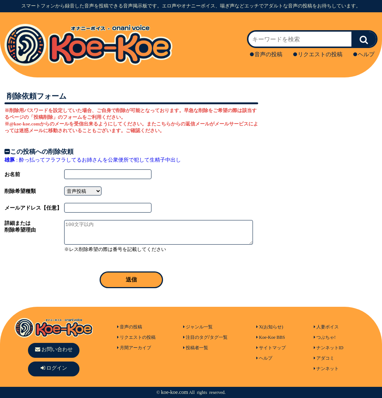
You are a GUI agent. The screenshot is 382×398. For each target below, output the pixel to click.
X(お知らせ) (269, 326)
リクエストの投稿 (317, 54)
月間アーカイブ (134, 347)
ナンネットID (329, 347)
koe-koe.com (174, 392)
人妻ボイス (326, 326)
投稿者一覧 (195, 347)
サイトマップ (271, 347)
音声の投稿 (266, 54)
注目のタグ (195, 337)
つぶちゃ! (325, 337)
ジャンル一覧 (198, 326)
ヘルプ (364, 54)
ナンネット (326, 368)
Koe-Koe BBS (270, 337)
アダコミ (324, 358)
